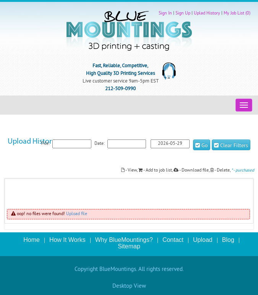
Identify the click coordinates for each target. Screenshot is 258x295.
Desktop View (129, 286)
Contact (172, 240)
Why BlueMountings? (124, 240)
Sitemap (129, 246)
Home (31, 240)
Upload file (76, 214)
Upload (203, 240)
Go (201, 146)
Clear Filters (231, 146)
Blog (228, 240)
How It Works (67, 240)
